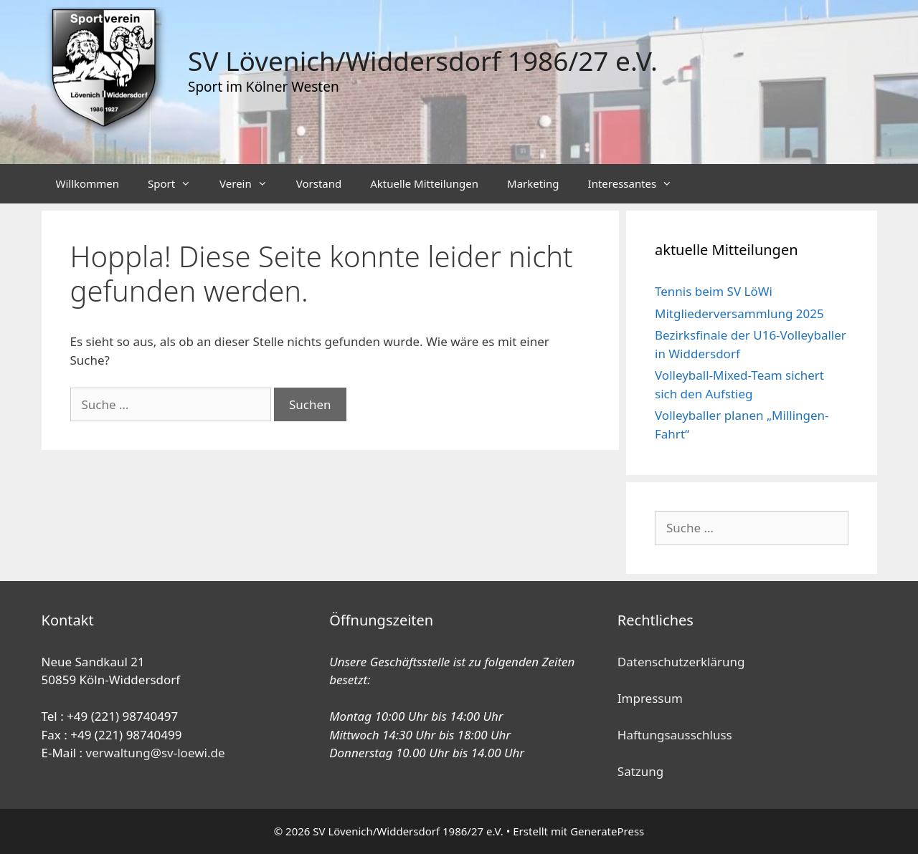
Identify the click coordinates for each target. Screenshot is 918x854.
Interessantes (637, 183)
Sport (176, 183)
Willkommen (87, 183)
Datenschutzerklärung (681, 661)
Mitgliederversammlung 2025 (739, 313)
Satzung (640, 771)
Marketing (533, 183)
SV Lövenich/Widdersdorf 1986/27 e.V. (423, 60)
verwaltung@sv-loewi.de (155, 752)
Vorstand (318, 183)
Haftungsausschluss (674, 734)
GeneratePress (607, 831)
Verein (250, 183)
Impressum (650, 698)
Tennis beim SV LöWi (713, 291)
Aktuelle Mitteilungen (424, 183)
